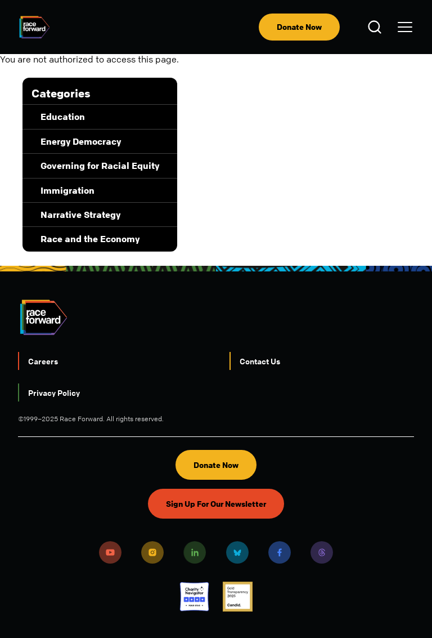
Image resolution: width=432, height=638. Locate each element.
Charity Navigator (194, 597)
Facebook (279, 552)
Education (62, 116)
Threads (321, 552)
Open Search (376, 27)
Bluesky (237, 552)
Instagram (152, 552)
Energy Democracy (80, 141)
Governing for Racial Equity (99, 165)
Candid (238, 597)
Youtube (110, 552)
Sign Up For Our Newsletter (216, 503)
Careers (43, 360)
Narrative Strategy (80, 214)
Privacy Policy (54, 392)
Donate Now (299, 26)
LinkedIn (194, 552)
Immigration (67, 190)
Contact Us (260, 360)
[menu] (405, 27)
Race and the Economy (90, 238)
